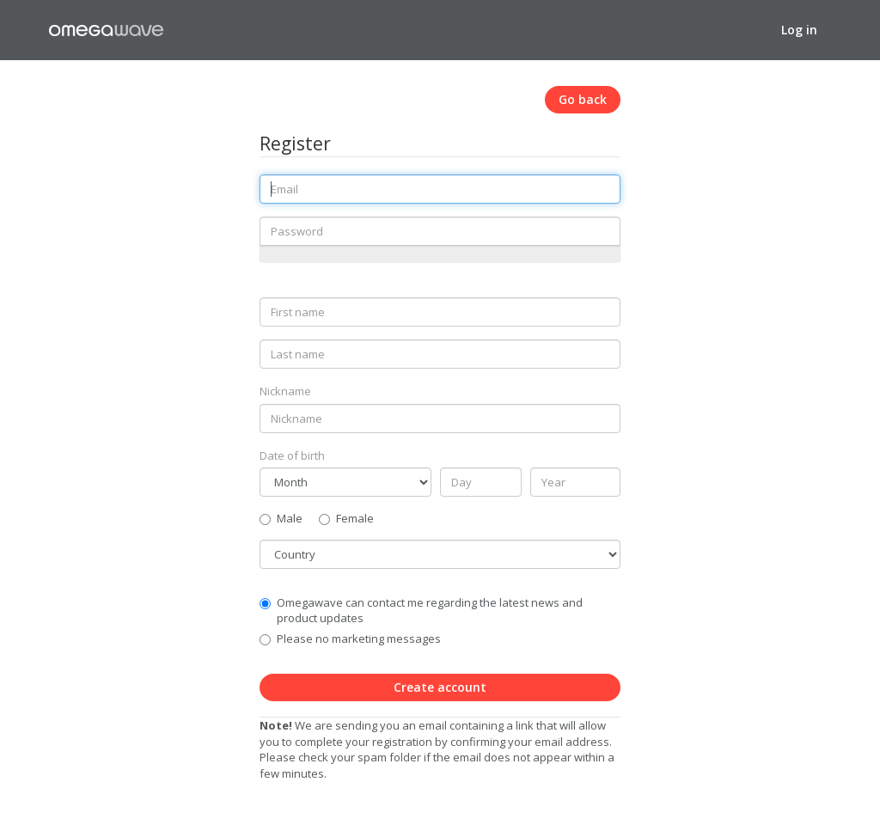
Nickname (285, 391)
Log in (799, 29)
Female (346, 518)
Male (281, 518)
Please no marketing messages (359, 638)
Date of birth (292, 455)
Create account (440, 687)
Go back (583, 99)
